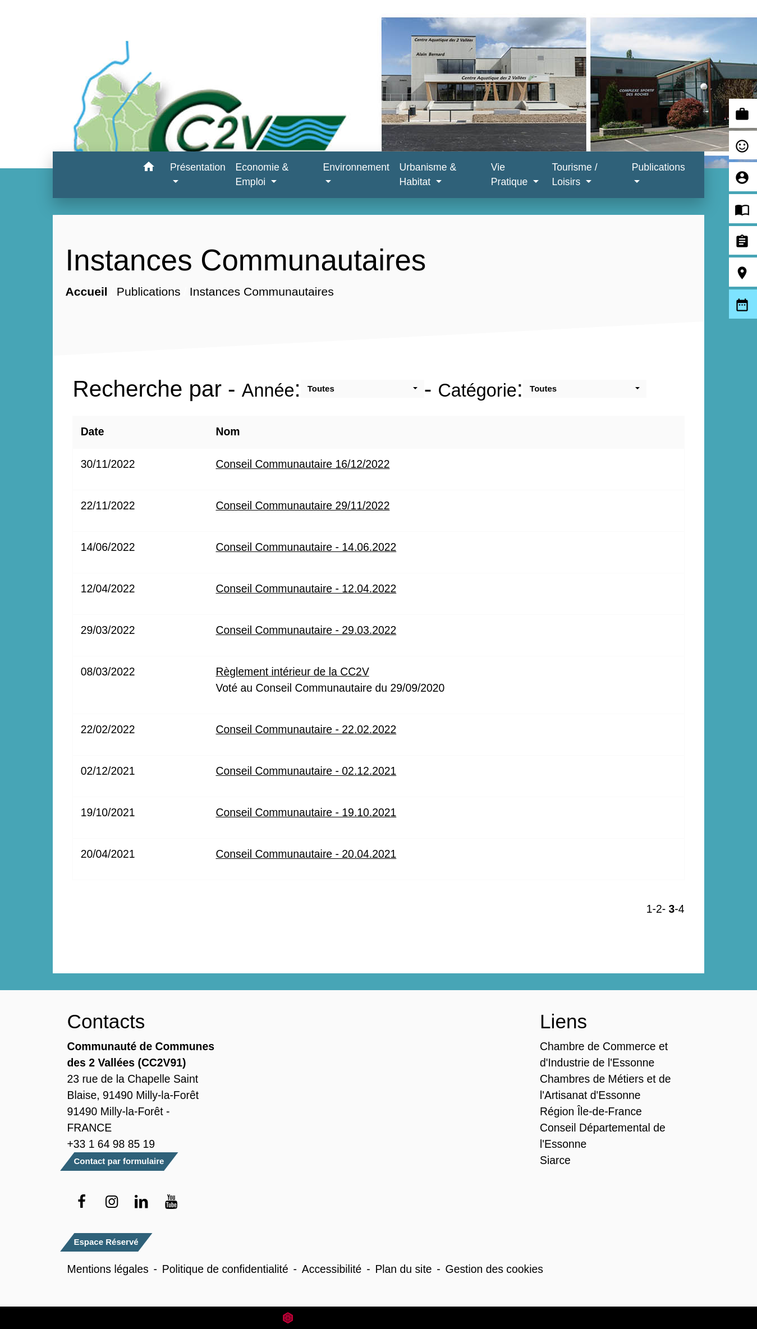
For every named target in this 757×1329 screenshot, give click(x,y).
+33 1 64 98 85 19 (111, 1144)
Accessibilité (332, 1269)
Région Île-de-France (591, 1111)
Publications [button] (658, 167)
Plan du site (403, 1269)
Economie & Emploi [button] (261, 174)
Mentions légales (108, 1269)
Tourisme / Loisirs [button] (574, 174)
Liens (563, 1021)
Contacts (106, 1021)
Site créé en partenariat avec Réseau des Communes (378, 1317)
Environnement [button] (356, 167)
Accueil (87, 291)
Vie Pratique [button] (510, 174)
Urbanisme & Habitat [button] (428, 174)
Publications (149, 291)
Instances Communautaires (262, 291)
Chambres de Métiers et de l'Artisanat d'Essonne (605, 1087)
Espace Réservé (106, 1242)
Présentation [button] (198, 167)
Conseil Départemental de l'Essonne (603, 1135)
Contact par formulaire (119, 1161)
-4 (679, 909)
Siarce (555, 1160)
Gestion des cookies (494, 1269)
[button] (148, 168)
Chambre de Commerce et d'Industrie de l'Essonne (604, 1054)
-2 (657, 909)
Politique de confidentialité (225, 1269)
